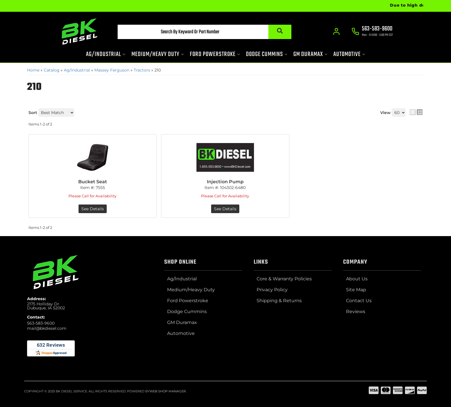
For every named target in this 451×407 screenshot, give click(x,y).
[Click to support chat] (372, 31)
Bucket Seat (92, 181)
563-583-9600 (41, 323)
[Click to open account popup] (336, 31)
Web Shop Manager (168, 391)
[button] (204, 32)
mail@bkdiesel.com (46, 328)
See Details (92, 208)
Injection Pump (225, 181)
